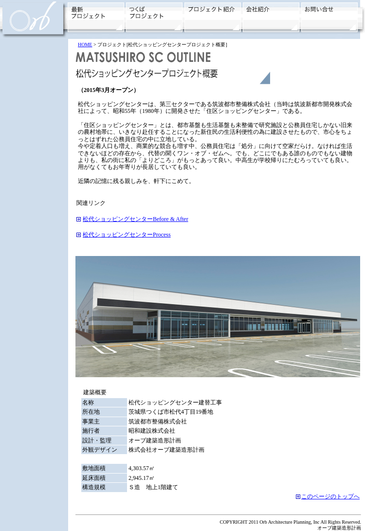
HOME (85, 44)
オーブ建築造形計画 (339, 528)
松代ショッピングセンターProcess (127, 234)
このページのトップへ (330, 496)
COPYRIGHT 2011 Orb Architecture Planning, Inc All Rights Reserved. (290, 522)
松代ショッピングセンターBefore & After (135, 219)
